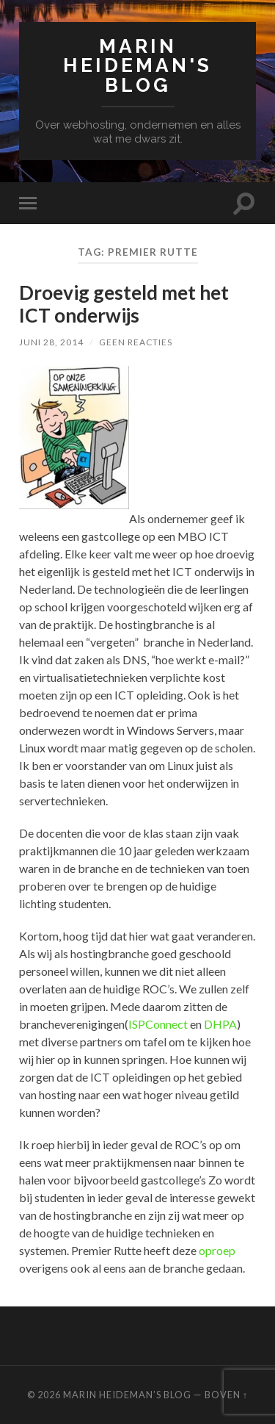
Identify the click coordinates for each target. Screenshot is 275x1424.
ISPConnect (158, 1024)
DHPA (220, 1024)
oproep (217, 1250)
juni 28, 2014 (51, 342)
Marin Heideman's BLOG (137, 65)
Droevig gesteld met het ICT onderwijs (124, 304)
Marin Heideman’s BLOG (127, 1394)
